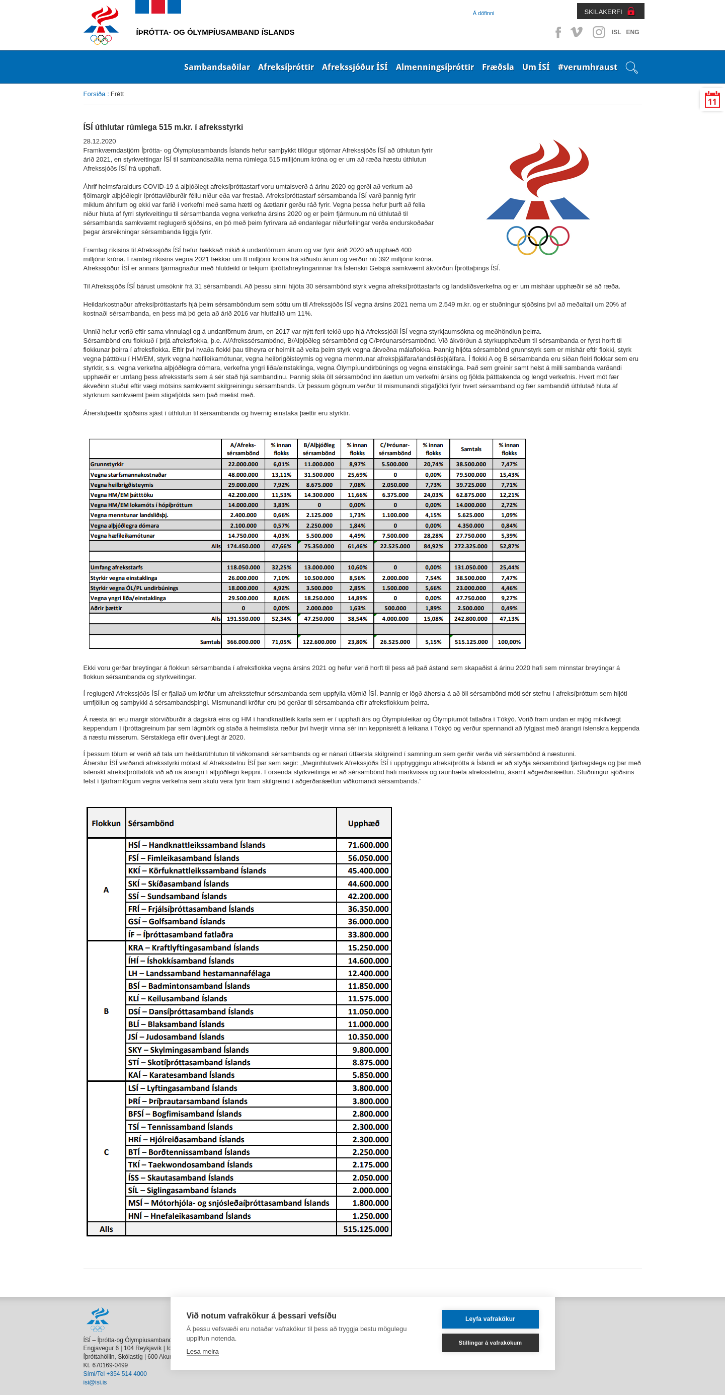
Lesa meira (203, 1351)
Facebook (556, 32)
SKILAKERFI (603, 12)
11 (712, 102)
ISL (616, 32)
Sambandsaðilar (217, 67)
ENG (632, 32)
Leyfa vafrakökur (490, 1319)
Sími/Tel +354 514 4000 (115, 1373)
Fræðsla (498, 67)
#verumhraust (587, 67)
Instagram (599, 32)
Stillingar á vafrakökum (490, 1343)
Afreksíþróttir (286, 67)
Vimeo (578, 32)
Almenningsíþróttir (435, 67)
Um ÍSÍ (536, 67)
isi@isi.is (95, 1382)
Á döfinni (484, 13)
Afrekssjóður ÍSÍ (355, 67)
